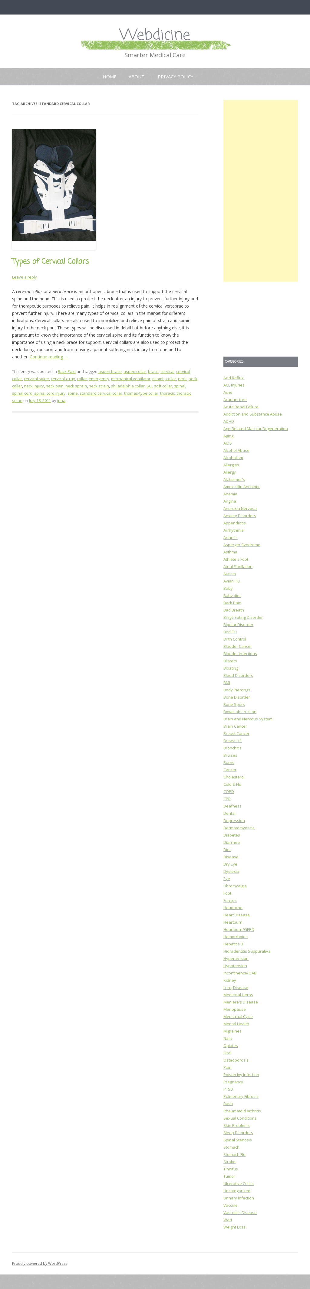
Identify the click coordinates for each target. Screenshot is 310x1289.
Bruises (230, 755)
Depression (234, 820)
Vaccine (230, 1205)
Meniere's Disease (240, 1002)
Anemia (230, 494)
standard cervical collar (101, 393)
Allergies (231, 465)
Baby (228, 588)
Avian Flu (231, 581)
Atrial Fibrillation (237, 566)
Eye (226, 878)
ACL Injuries (234, 385)
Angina (229, 501)
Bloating (230, 668)
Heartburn (232, 922)
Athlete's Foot (235, 559)
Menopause (234, 1009)
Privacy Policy (175, 76)
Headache (232, 907)
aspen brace (110, 371)
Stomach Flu (234, 1154)
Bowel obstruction (239, 711)
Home (110, 76)
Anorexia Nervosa (240, 508)
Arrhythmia (233, 530)
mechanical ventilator (130, 378)
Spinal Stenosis (237, 1140)
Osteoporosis (236, 1060)
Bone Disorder (236, 697)
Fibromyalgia (235, 886)
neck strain (99, 386)
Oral (227, 1053)
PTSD (228, 1089)
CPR (227, 798)
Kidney (229, 980)
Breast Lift (232, 740)
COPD (228, 791)
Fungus (230, 900)
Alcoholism (233, 457)
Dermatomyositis (239, 828)
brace (153, 371)
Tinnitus (230, 1169)
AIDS (227, 443)
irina (61, 400)
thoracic (167, 393)
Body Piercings (236, 690)
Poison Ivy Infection (241, 1074)
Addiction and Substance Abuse (252, 414)
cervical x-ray (63, 378)
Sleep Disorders (238, 1132)
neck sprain (76, 386)
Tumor (229, 1176)
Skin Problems (236, 1125)
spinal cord (22, 393)
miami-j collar (164, 378)
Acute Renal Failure (241, 407)
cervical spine (36, 378)
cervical (167, 371)
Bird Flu (230, 632)
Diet (227, 849)
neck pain (55, 386)
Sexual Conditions (240, 1118)
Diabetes (231, 835)
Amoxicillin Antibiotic (241, 486)
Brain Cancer (235, 726)
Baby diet (232, 595)
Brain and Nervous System (247, 719)
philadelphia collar (128, 386)
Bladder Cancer (237, 646)
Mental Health (236, 1023)
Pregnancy (233, 1082)
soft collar (163, 386)
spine (73, 393)
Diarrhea (231, 842)
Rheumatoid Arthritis (242, 1111)
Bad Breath (233, 610)
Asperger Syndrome (241, 544)
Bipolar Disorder (238, 624)
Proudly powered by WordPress (39, 1263)
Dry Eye (230, 864)
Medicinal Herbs (238, 994)
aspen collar (135, 371)
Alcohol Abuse (236, 450)
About (136, 76)
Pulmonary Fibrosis (241, 1096)
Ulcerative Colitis (238, 1183)
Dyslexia (231, 871)
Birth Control (234, 639)
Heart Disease (236, 915)
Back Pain (67, 371)
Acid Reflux (233, 377)
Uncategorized (236, 1190)
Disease (231, 857)
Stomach (231, 1147)
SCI (149, 386)
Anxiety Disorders (239, 515)
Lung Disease (235, 987)
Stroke (229, 1161)
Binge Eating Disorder (243, 617)
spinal (179, 386)
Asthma (230, 552)
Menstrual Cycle (238, 1016)
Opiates (230, 1045)
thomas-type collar (141, 393)
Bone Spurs (234, 704)
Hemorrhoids (235, 936)
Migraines (232, 1031)
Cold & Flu (232, 784)
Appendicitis (234, 523)
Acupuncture (235, 399)
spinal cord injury (50, 393)
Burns (228, 762)
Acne (227, 392)
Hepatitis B (233, 944)
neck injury (34, 386)
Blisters (230, 661)
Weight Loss (234, 1227)
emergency (99, 378)
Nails (227, 1038)
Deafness (232, 806)
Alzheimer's (234, 479)
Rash (228, 1103)
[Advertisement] (260, 191)
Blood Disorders (238, 675)
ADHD (228, 421)
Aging (228, 436)
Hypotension (235, 965)
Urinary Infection (238, 1198)
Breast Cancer (236, 733)
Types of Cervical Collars (50, 261)
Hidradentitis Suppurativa (247, 951)
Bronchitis (232, 748)
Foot (227, 893)
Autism (229, 573)
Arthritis (230, 537)
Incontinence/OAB (239, 973)
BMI (226, 682)
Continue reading (49, 357)
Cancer (229, 769)
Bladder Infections (240, 653)
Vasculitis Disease (240, 1212)
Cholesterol (234, 777)
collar (82, 378)
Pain (227, 1067)
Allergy (229, 472)
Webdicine (155, 35)
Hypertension (236, 958)
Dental (229, 813)
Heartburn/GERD (238, 929)
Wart (227, 1219)
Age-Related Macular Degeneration (255, 428)
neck (182, 378)
